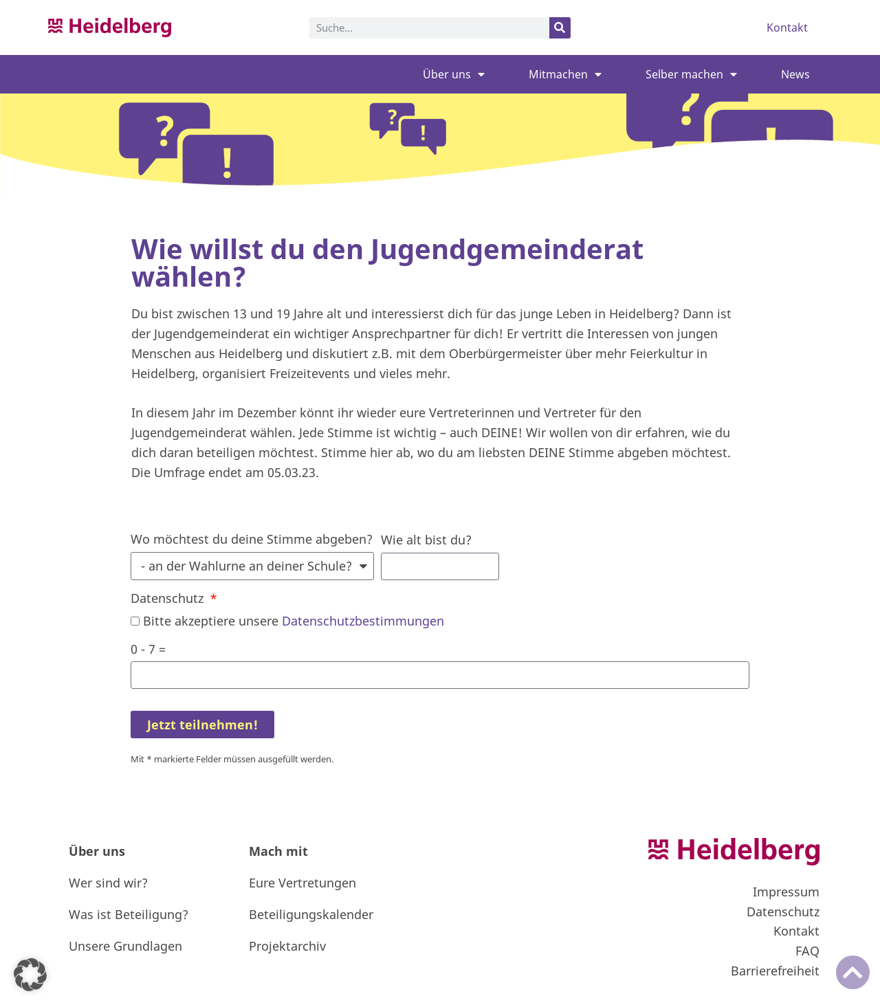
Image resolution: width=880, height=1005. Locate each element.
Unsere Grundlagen (125, 946)
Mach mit (278, 851)
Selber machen (691, 74)
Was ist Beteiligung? (128, 914)
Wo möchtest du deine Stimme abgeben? (252, 539)
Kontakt (787, 27)
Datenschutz (169, 598)
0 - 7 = (148, 649)
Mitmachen (565, 74)
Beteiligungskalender (311, 914)
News (795, 74)
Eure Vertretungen (302, 882)
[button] (30, 975)
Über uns (454, 74)
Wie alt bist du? (426, 539)
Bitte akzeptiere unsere (293, 620)
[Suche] (560, 27)
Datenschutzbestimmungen (363, 620)
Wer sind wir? (108, 882)
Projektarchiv (287, 946)
